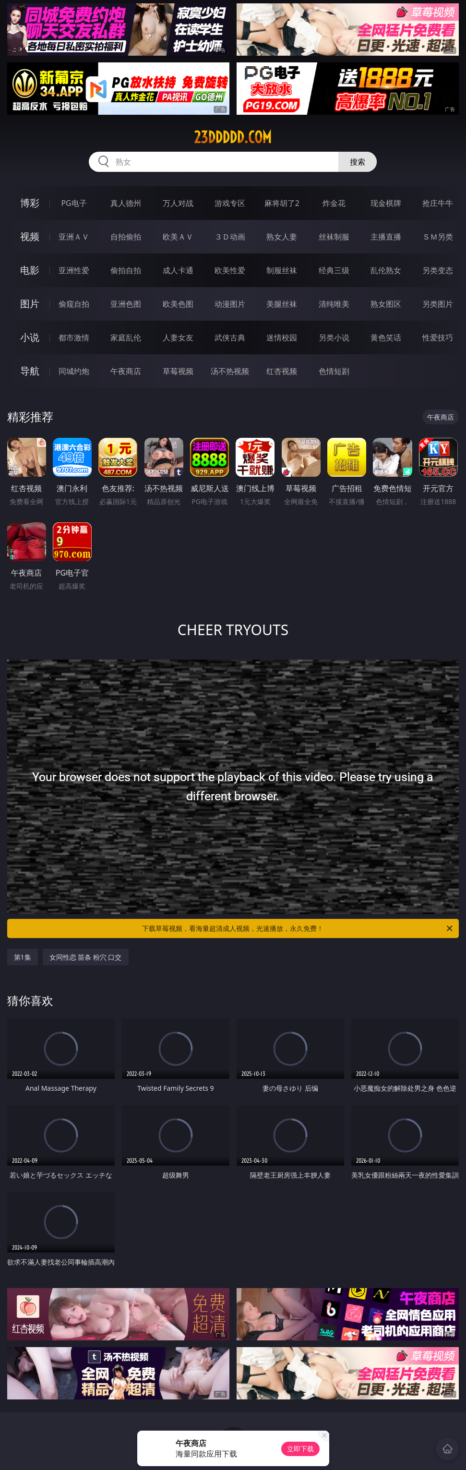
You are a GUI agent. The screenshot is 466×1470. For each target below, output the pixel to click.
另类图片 (437, 304)
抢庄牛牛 (437, 203)
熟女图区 (385, 304)
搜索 (357, 162)
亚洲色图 (125, 304)
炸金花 (334, 203)
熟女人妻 (281, 236)
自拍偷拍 (125, 236)
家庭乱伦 (125, 337)
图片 (29, 303)
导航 (29, 370)
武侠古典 (230, 337)
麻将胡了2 (281, 203)
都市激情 (74, 337)
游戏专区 (230, 203)
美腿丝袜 (281, 304)
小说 (29, 337)
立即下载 (300, 1448)
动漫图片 (230, 304)
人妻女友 (178, 337)
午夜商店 (125, 371)
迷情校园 (281, 337)
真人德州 (125, 203)
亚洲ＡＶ (74, 236)
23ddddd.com (233, 137)
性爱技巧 (437, 337)
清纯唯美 (334, 304)
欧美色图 (178, 304)
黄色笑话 (385, 337)
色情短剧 (334, 371)
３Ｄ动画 (230, 236)
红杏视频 (281, 371)
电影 (29, 270)
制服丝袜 (281, 270)
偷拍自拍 (125, 270)
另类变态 (437, 270)
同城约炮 (74, 371)
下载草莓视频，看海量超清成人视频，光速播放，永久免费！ (298, 928)
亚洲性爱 (74, 270)
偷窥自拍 (74, 304)
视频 (29, 236)
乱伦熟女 (385, 270)
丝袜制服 (334, 236)
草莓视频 (178, 371)
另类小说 (334, 337)
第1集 (22, 957)
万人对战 (178, 203)
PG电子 (73, 203)
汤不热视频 (230, 371)
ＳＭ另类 (437, 236)
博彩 (29, 202)
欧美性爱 (230, 270)
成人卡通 (178, 270)
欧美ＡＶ (178, 236)
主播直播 (385, 236)
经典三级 (334, 270)
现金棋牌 (385, 203)
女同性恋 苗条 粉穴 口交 (85, 957)
